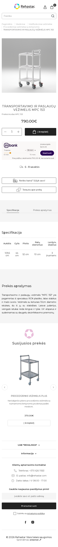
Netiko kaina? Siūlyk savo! (32, 180)
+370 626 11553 (36, 471)
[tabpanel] (29, 65)
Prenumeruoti (29, 506)
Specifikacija (13, 210)
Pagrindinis (7, 24)
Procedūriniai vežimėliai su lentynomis (21, 27)
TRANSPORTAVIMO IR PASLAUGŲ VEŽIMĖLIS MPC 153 (28, 29)
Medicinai (20, 24)
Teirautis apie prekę (32, 189)
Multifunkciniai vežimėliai (40, 24)
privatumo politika (36, 513)
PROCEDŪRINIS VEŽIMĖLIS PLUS (29, 396)
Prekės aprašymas (42, 210)
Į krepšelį (43, 131)
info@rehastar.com (37, 475)
